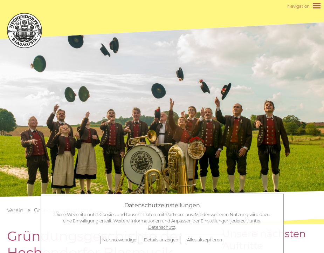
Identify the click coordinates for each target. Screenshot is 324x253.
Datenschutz (161, 227)
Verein (15, 210)
